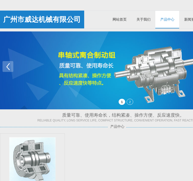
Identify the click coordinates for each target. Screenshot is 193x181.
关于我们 (143, 19)
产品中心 (167, 19)
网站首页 (120, 19)
